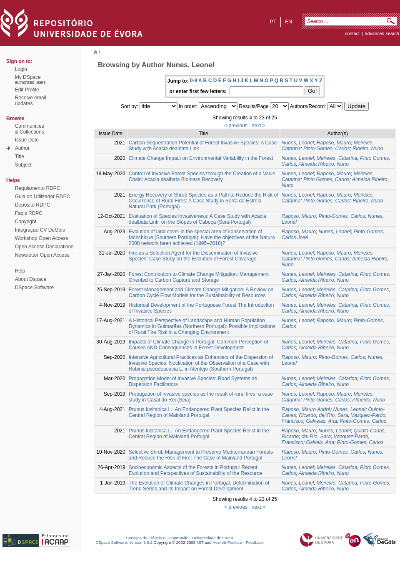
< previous (236, 126)
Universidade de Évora (212, 537)
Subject (23, 165)
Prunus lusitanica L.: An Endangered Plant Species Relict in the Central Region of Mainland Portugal (199, 412)
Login (21, 69)
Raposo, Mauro (334, 143)
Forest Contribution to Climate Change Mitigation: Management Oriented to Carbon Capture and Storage (199, 277)
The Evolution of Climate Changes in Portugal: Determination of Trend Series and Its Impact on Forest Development (199, 486)
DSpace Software (34, 287)
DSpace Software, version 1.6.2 (123, 542)
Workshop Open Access (41, 238)
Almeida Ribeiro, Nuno (324, 164)
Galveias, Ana (321, 421)
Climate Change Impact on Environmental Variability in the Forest (201, 158)
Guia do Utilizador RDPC (42, 196)
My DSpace (28, 77)
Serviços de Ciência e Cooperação (157, 537)
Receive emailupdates (30, 100)
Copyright (25, 222)
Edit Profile (27, 90)
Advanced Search (382, 33)
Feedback (255, 542)
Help (20, 271)
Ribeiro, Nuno (367, 148)
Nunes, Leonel (298, 143)
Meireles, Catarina (337, 158)
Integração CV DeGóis (40, 230)
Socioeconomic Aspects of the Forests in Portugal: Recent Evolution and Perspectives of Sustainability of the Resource (195, 470)
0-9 (193, 80)
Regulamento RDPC (37, 188)
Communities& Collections (29, 129)
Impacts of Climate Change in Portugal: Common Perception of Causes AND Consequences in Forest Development (198, 345)
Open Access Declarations (44, 247)
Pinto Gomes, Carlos (326, 179)
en (288, 22)
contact (352, 33)
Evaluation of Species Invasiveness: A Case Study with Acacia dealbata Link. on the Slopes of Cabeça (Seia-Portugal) (197, 219)
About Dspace (30, 279)
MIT (200, 542)
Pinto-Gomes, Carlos (326, 148)
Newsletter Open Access (42, 255)
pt (273, 22)
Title (19, 156)
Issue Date (27, 140)
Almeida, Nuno (368, 400)
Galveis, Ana (320, 442)
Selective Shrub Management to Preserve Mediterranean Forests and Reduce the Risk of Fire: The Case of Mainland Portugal (201, 455)
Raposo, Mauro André (306, 409)
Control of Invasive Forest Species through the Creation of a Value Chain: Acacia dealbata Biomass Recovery (202, 176)
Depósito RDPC (32, 205)
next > (258, 126)
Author (22, 148)
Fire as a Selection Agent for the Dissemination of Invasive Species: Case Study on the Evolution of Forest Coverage (193, 256)
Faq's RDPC (28, 213)
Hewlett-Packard (227, 542)
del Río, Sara (333, 415)
